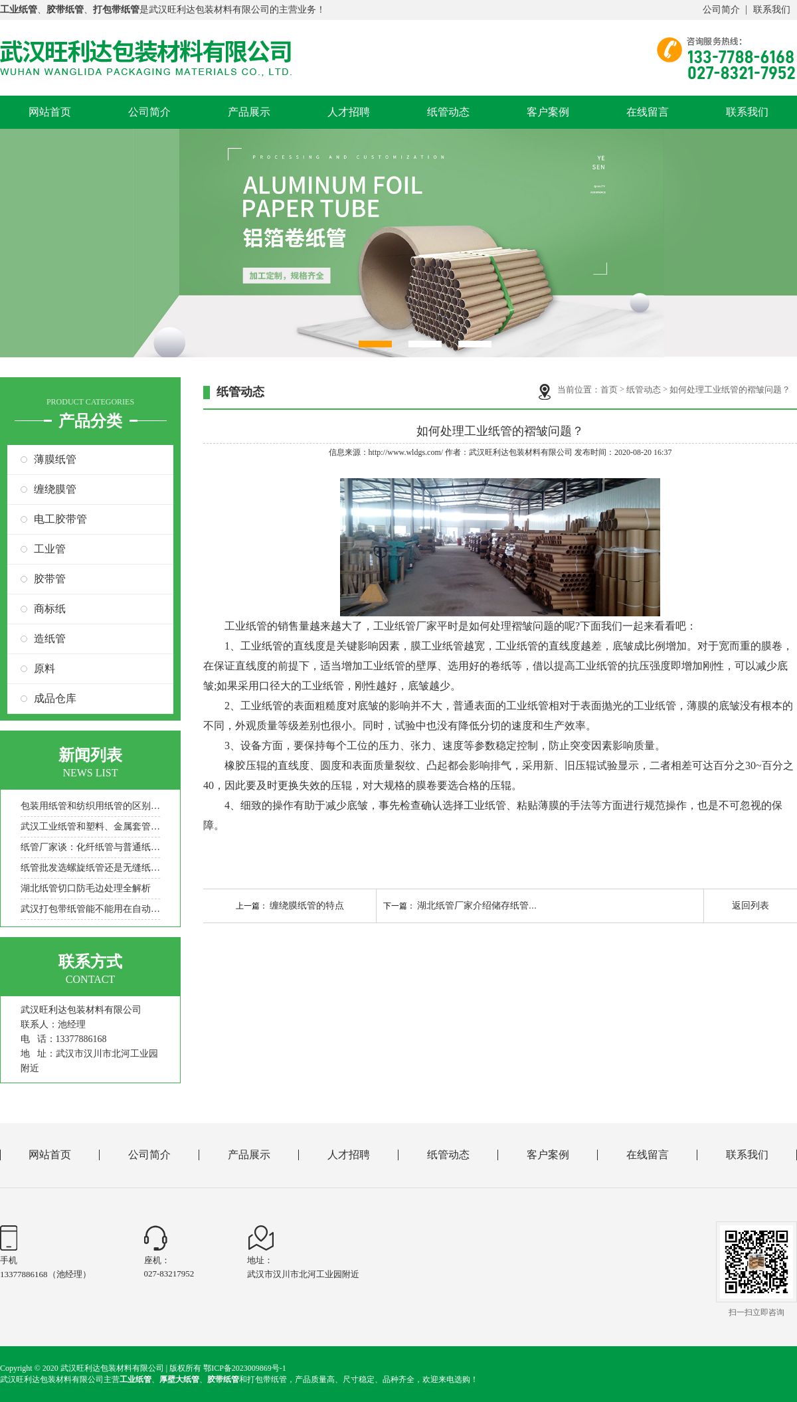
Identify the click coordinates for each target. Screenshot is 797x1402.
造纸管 (50, 638)
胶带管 (50, 578)
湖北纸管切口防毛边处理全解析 (86, 888)
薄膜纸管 (55, 459)
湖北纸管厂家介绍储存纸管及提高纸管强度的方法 (519, 906)
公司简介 (721, 10)
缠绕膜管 (55, 489)
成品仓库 (55, 698)
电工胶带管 (60, 519)
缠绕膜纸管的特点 (307, 906)
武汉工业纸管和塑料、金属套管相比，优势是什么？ (90, 827)
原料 (44, 668)
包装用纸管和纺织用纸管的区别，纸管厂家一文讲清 (90, 806)
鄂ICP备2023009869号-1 (244, 1368)
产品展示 (249, 112)
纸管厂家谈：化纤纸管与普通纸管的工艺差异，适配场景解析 (90, 847)
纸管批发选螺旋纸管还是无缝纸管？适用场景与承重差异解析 (90, 868)
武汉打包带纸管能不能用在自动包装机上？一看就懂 (90, 909)
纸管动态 (448, 112)
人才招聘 (348, 112)
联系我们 (771, 10)
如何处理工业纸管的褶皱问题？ (729, 389)
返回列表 (750, 906)
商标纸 (50, 608)
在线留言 (647, 112)
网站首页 (50, 112)
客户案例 (548, 112)
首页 (609, 389)
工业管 (50, 549)
